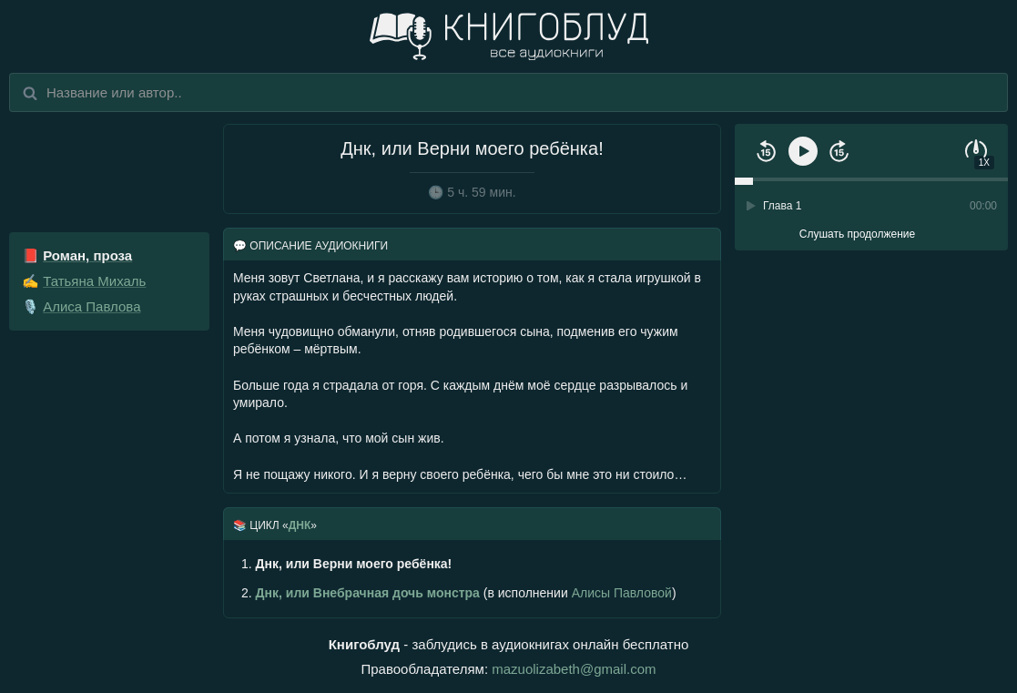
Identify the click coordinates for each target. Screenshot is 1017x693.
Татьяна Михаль (94, 281)
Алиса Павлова (91, 306)
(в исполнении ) (458, 593)
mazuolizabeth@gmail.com (574, 669)
